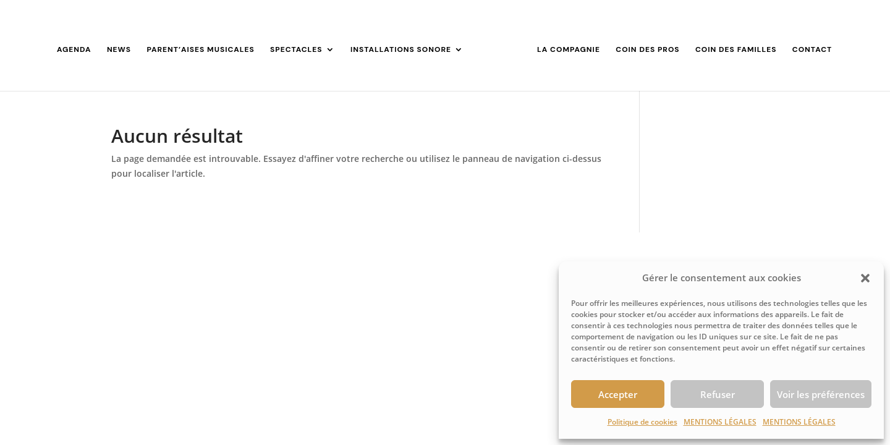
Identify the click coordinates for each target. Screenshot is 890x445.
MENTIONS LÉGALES (720, 422)
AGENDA (74, 49)
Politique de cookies (642, 422)
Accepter (617, 394)
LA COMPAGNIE (568, 49)
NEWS (119, 49)
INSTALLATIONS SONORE (400, 49)
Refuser (717, 394)
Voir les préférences (821, 394)
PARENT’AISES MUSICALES (200, 49)
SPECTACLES (296, 49)
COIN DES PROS (647, 49)
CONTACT (812, 49)
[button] (865, 278)
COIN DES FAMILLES (735, 49)
